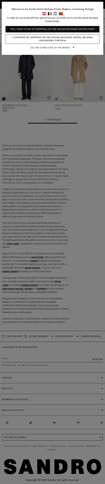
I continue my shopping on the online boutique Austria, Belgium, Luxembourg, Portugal (52, 39)
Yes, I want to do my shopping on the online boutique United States (52, 29)
